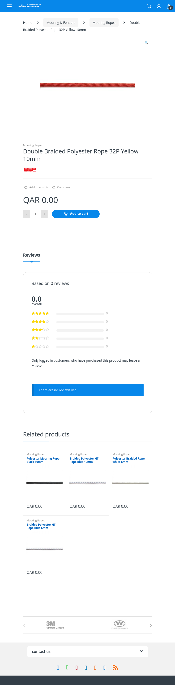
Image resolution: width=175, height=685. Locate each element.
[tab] (31, 257)
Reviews (31, 255)
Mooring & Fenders (60, 22)
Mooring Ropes (104, 22)
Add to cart (79, 213)
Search (149, 6)
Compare (63, 187)
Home (27, 22)
